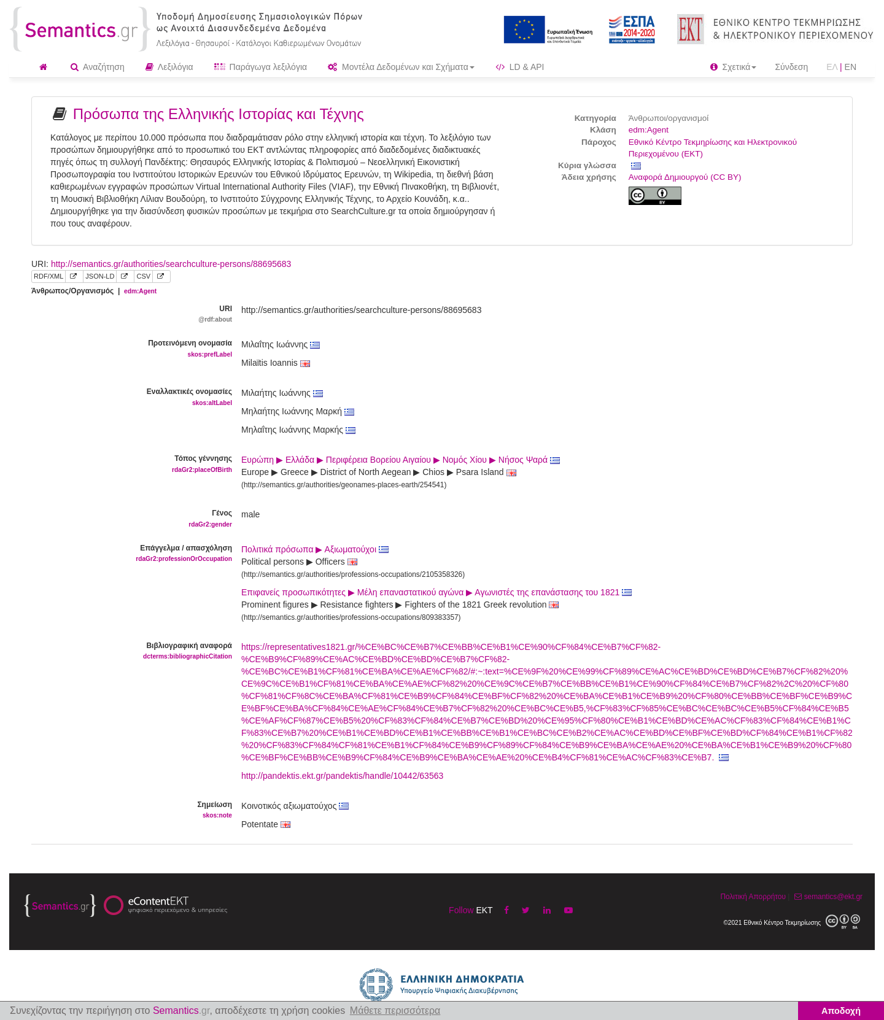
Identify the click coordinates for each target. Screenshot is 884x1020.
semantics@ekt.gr (827, 896)
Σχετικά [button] (733, 67)
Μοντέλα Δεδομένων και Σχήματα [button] (401, 67)
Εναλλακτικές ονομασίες (127, 397)
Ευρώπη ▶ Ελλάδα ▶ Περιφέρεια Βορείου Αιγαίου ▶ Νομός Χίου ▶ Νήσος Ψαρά (400, 460)
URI (127, 314)
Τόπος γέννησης (127, 464)
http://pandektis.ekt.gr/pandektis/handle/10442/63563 (342, 776)
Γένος (127, 519)
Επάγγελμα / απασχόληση (127, 554)
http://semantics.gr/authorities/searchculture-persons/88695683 (171, 264)
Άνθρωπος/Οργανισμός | (94, 291)
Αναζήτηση (98, 67)
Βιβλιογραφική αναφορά (127, 651)
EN (850, 67)
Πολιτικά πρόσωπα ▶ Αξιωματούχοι (315, 549)
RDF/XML (48, 276)
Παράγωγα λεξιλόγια (260, 67)
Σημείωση (127, 810)
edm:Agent (649, 129)
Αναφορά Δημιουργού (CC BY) (685, 177)
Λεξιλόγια (169, 67)
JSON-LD (99, 276)
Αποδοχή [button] (841, 1011)
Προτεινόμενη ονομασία (127, 349)
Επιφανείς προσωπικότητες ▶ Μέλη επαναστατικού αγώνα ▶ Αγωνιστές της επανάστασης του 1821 (436, 592)
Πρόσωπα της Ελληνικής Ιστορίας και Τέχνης (218, 114)
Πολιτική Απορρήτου (752, 896)
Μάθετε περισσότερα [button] (395, 1010)
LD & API (520, 67)
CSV (143, 276)
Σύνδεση (791, 67)
